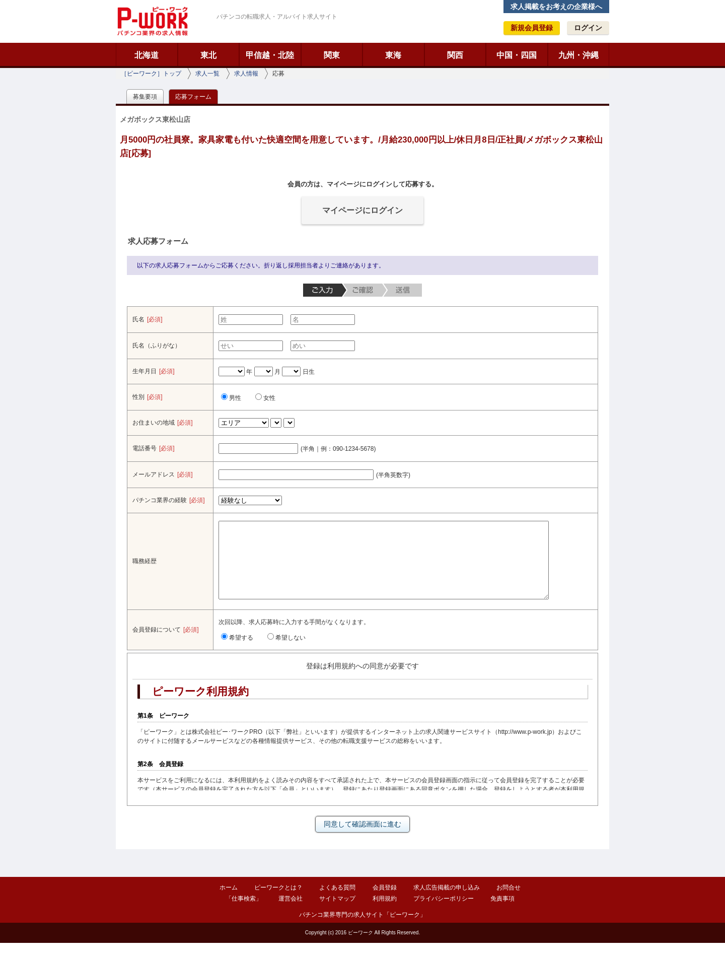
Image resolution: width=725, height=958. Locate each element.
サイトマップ (337, 913)
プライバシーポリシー (443, 913)
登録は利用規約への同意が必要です (362, 681)
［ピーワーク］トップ (151, 73)
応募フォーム (193, 96)
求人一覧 (207, 73)
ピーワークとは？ (278, 902)
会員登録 (385, 902)
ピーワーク (152, 21)
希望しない (286, 652)
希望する (237, 652)
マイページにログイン (362, 210)
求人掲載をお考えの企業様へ (556, 7)
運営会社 (290, 913)
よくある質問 (337, 902)
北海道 (146, 55)
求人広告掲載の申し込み (446, 902)
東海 (393, 55)
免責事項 (502, 913)
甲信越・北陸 (270, 55)
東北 (208, 55)
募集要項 (145, 96)
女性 (265, 397)
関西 (455, 55)
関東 (332, 55)
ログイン (588, 28)
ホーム (229, 902)
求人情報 (246, 73)
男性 (231, 397)
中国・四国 (516, 55)
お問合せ (508, 902)
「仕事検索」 (244, 913)
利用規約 (385, 913)
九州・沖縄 (578, 55)
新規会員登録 (532, 28)
